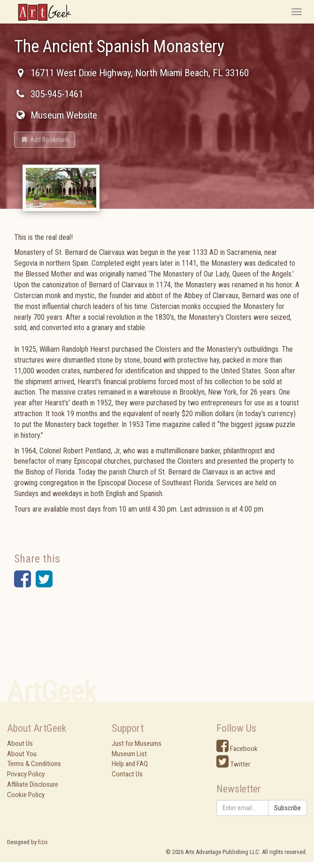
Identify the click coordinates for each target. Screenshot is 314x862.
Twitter (233, 764)
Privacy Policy (26, 774)
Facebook (237, 748)
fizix (43, 842)
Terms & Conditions (34, 763)
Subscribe (287, 808)
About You (22, 754)
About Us (20, 743)
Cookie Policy (26, 795)
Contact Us (127, 774)
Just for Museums (136, 743)
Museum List (129, 754)
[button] (44, 140)
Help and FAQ (130, 763)
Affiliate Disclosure (32, 784)
